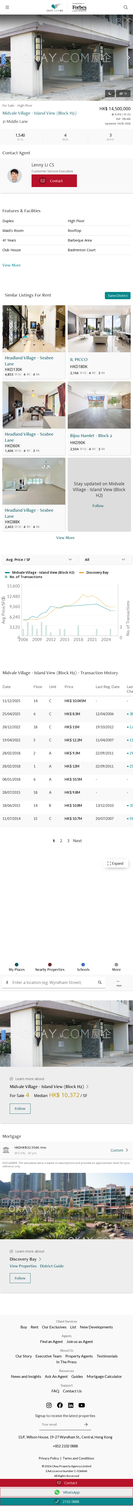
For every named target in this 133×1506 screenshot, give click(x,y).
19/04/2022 (11, 740)
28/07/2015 (11, 792)
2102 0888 (66, 1501)
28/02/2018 (11, 753)
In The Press (66, 1361)
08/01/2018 (11, 779)
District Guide (52, 1265)
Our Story (24, 1356)
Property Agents (79, 1356)
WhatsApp (66, 1492)
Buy (23, 1327)
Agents (67, 1336)
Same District (117, 296)
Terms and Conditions (78, 1458)
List (73, 1327)
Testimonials (107, 1356)
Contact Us (72, 1390)
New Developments (96, 1327)
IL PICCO (79, 359)
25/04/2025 (11, 714)
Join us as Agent (79, 1341)
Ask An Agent (56, 1376)
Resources (66, 1371)
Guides (77, 1376)
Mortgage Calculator (104, 1376)
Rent (34, 1327)
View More (11, 265)
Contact (66, 1483)
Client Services (66, 1321)
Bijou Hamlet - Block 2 (91, 435)
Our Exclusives (54, 1327)
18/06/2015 (11, 805)
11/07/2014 (11, 818)
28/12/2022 (11, 727)
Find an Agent (51, 1341)
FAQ (55, 1390)
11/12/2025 (11, 701)
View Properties (24, 1265)
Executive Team (48, 1356)
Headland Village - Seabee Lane (29, 361)
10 (123, 93)
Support (67, 1385)
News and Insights (26, 1376)
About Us (66, 1350)
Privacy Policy (49, 1458)
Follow (20, 1108)
